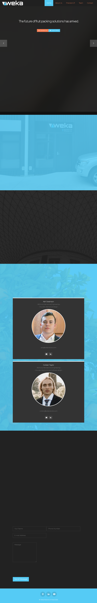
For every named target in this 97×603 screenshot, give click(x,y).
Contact (90, 3)
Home (49, 3)
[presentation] (28, 571)
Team (81, 3)
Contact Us (43, 30)
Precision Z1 (70, 3)
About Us (58, 3)
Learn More (54, 30)
